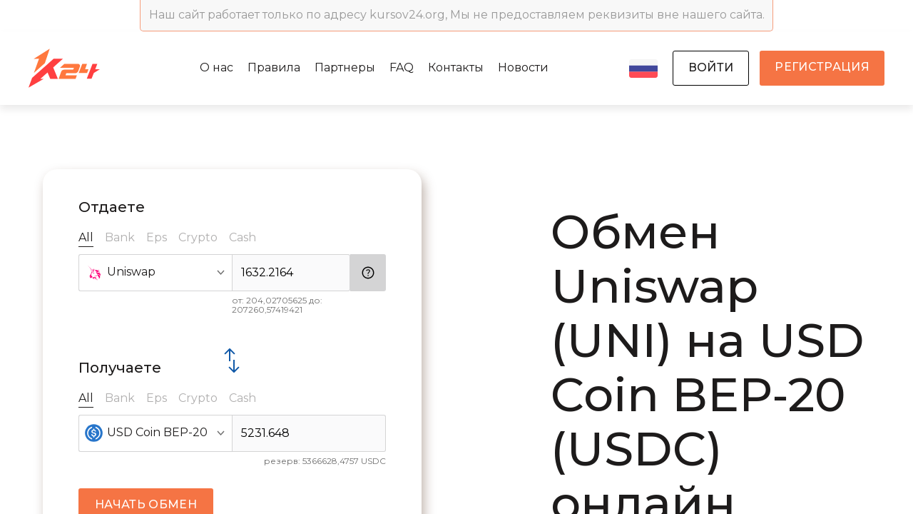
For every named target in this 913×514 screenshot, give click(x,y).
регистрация (822, 67)
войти (711, 67)
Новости (523, 67)
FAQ (401, 67)
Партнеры (345, 67)
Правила (274, 67)
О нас (216, 67)
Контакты (456, 67)
